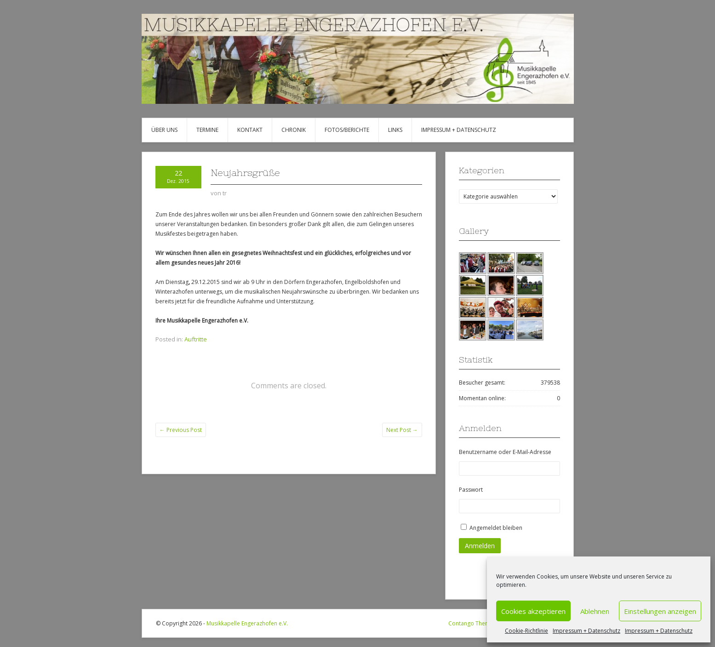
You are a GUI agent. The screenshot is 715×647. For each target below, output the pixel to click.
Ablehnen (594, 611)
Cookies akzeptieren (533, 611)
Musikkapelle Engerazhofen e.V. (247, 623)
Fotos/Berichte (347, 130)
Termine (207, 130)
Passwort (471, 490)
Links (395, 130)
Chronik (293, 130)
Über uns (164, 130)
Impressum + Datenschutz (586, 631)
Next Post (402, 430)
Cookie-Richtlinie (526, 631)
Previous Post (181, 430)
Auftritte (195, 339)
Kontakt (250, 130)
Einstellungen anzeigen (660, 611)
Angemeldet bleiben (495, 528)
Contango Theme (470, 623)
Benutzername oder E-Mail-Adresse (505, 452)
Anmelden (480, 545)
